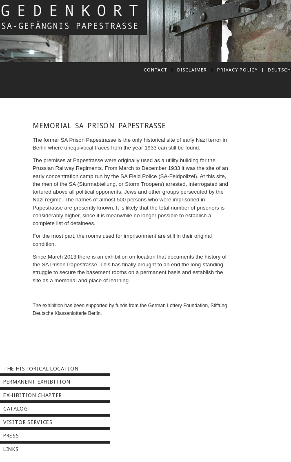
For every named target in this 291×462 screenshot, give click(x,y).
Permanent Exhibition (36, 382)
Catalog (15, 409)
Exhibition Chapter (32, 395)
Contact (155, 70)
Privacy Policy (237, 70)
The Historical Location (40, 369)
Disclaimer (192, 70)
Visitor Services (28, 422)
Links (10, 449)
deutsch (279, 70)
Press (11, 436)
